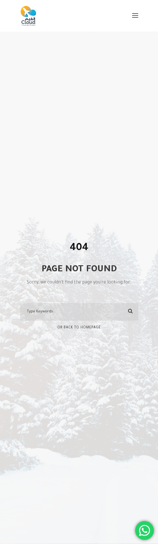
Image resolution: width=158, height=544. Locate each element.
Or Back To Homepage (79, 328)
